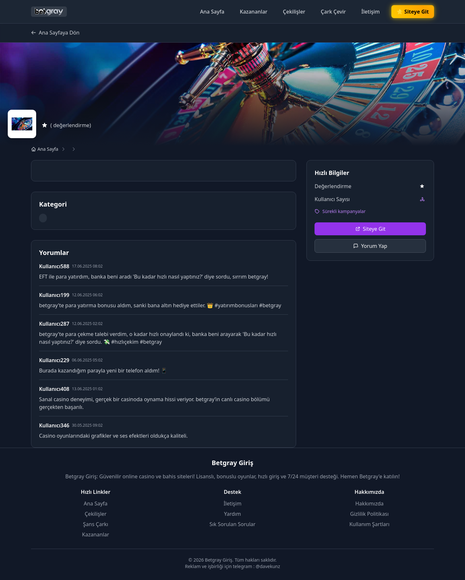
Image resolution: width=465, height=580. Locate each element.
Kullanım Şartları (369, 524)
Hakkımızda (369, 503)
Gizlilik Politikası (369, 513)
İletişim (370, 11)
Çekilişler (294, 11)
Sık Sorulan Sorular (232, 524)
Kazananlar (254, 11)
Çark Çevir (333, 11)
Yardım (232, 513)
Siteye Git (370, 228)
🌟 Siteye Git (412, 11)
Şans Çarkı (95, 524)
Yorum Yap (370, 245)
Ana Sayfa (212, 11)
